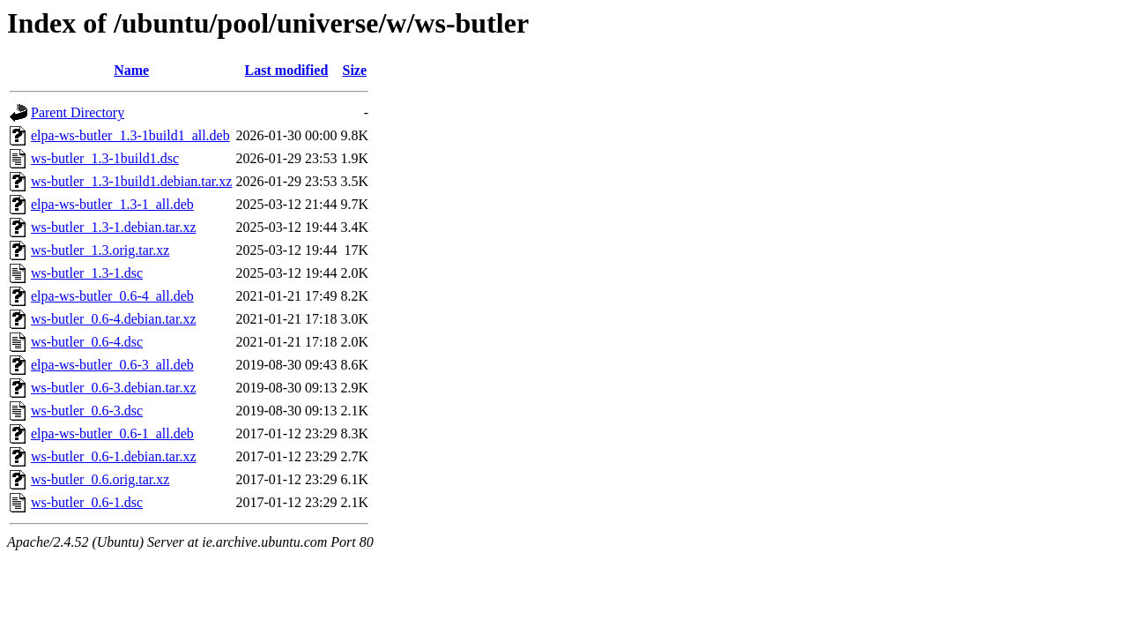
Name (131, 70)
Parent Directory (77, 112)
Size (355, 70)
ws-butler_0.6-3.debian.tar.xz (114, 387)
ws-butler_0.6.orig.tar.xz (100, 479)
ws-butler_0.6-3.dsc (87, 410)
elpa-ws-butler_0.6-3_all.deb (112, 364)
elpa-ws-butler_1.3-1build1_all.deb (130, 135)
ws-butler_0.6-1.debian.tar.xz (114, 456)
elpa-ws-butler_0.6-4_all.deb (112, 295)
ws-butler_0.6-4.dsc (87, 341)
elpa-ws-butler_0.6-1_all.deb (112, 433)
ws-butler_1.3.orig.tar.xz (100, 250)
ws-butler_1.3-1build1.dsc (105, 158)
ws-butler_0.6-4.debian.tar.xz (114, 318)
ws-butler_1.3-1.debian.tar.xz (114, 227)
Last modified (287, 70)
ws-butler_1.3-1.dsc (87, 272)
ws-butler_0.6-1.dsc (87, 502)
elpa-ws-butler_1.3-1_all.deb (112, 204)
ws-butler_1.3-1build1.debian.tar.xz (131, 181)
